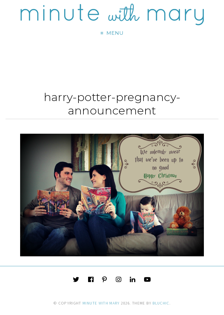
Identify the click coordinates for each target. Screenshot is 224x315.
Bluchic (161, 303)
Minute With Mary (101, 303)
